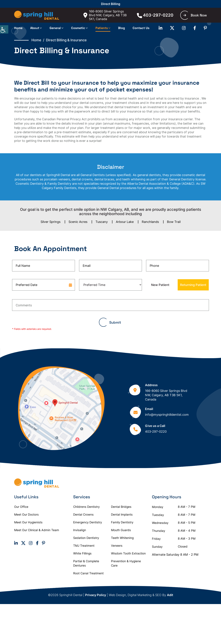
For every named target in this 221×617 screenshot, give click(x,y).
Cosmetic (78, 28)
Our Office (21, 506)
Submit (115, 322)
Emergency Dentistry (87, 522)
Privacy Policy (95, 595)
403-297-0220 (155, 15)
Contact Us (141, 28)
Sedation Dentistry (86, 538)
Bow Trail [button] (174, 222)
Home (18, 28)
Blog (121, 28)
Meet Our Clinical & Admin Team (36, 530)
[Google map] (61, 408)
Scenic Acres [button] (78, 222)
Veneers (116, 545)
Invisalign (79, 530)
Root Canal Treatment (88, 573)
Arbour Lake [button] (125, 222)
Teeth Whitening (122, 538)
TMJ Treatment (83, 545)
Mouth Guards (121, 530)
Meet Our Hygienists (28, 522)
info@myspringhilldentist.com (167, 414)
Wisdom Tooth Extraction (128, 553)
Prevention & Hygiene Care (126, 563)
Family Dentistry (122, 522)
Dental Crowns (83, 514)
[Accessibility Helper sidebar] (4, 29)
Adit (170, 595)
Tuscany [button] (101, 222)
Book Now (195, 15)
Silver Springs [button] (50, 222)
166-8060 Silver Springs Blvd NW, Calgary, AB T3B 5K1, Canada (105, 15)
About (34, 28)
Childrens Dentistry (86, 506)
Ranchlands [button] (150, 222)
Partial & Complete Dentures (86, 563)
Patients (101, 28)
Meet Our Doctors (26, 514)
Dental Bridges (121, 506)
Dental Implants (122, 514)
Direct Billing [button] (110, 4)
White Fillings (82, 553)
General (55, 28)
